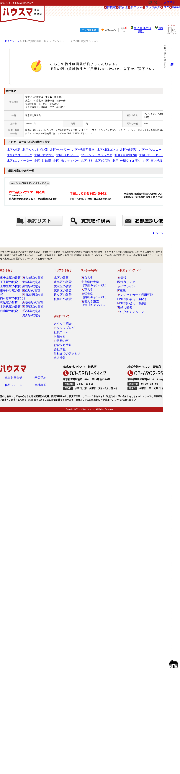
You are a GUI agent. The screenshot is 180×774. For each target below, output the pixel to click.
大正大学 (88, 287)
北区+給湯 (12, 147)
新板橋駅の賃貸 (33, 296)
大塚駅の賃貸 (31, 279)
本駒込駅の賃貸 (10, 300)
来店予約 (40, 330)
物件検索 (60, 10)
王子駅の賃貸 (9, 279)
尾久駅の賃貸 (31, 309)
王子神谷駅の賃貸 (12, 288)
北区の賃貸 (62, 275)
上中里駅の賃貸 (10, 283)
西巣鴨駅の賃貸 (33, 300)
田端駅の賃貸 (31, 288)
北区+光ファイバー (137, 152)
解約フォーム (13, 338)
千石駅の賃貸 (31, 305)
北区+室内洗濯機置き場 (42, 158)
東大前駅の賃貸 (33, 275)
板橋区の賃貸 (63, 296)
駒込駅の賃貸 (9, 296)
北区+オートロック (80, 152)
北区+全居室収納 (60, 152)
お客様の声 (155, 10)
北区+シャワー (47, 147)
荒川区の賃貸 (63, 288)
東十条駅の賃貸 (10, 275)
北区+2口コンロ (84, 147)
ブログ (137, 10)
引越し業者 (121, 305)
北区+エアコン (157, 147)
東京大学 (88, 275)
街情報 (119, 275)
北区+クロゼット (15, 152)
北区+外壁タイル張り (17, 158)
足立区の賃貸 (63, 292)
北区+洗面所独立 (65, 147)
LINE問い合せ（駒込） (127, 296)
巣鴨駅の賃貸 (31, 283)
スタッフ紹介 (118, 10)
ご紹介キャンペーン (126, 309)
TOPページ (11, 38)
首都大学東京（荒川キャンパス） (94, 300)
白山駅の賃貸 (9, 305)
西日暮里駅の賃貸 (34, 292)
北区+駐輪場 (119, 152)
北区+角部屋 (101, 147)
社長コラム (97, 10)
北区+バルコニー (117, 147)
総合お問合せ (13, 330)
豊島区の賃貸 (63, 279)
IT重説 (119, 288)
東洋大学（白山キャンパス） (94, 293)
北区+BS (153, 152)
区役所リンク (123, 279)
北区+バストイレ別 (28, 147)
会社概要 (40, 338)
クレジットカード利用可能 (129, 292)
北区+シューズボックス (37, 152)
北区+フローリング (138, 147)
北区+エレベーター (101, 152)
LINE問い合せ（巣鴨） (127, 300)
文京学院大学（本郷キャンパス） (94, 281)
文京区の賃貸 (63, 283)
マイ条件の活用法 (145, 29)
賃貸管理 (78, 10)
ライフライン (123, 283)
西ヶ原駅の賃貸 (10, 292)
